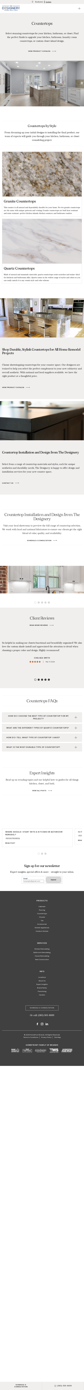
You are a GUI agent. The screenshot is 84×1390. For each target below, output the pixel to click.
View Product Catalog (42, 51)
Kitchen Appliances (42, 928)
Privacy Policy (46, 1037)
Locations (42, 977)
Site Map (57, 1037)
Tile (42, 921)
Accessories (42, 924)
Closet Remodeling (42, 956)
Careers (42, 995)
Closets (42, 917)
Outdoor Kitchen (42, 931)
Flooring (42, 910)
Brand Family (42, 988)
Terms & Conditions (30, 1037)
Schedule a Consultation (42, 1008)
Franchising (42, 991)
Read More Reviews (41, 625)
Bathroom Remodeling (42, 952)
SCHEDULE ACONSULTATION (21, 1386)
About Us (42, 981)
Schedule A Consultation (42, 540)
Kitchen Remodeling (42, 949)
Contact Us (10, 483)
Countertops (42, 914)
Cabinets (42, 906)
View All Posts (42, 791)
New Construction (42, 959)
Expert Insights (42, 984)
